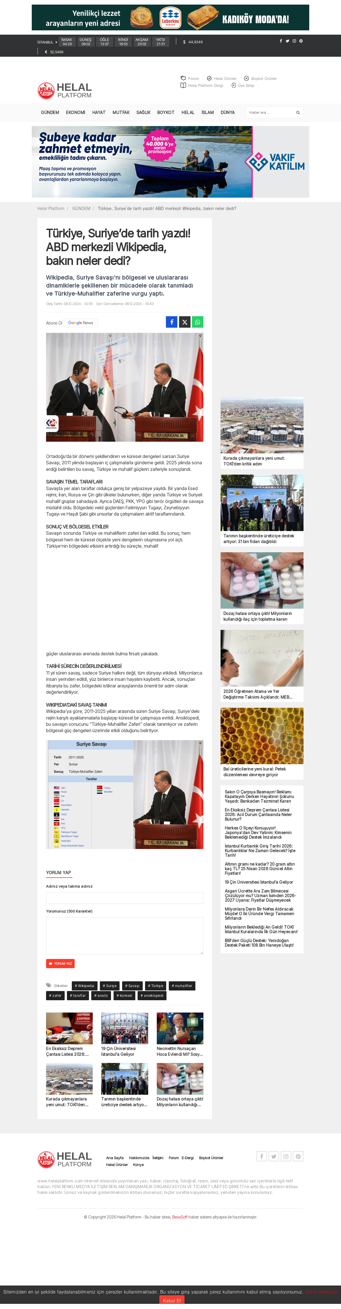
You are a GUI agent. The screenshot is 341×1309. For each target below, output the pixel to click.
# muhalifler (182, 986)
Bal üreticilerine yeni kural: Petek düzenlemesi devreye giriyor (254, 771)
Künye (138, 1165)
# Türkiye (155, 986)
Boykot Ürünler (211, 1158)
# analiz (101, 996)
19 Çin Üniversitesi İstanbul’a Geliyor (118, 1051)
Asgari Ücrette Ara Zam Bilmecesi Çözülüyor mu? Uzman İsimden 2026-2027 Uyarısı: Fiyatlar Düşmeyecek (260, 896)
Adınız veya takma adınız (69, 886)
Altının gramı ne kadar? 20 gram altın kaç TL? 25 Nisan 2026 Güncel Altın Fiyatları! (260, 869)
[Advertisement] (124, 599)
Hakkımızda (139, 1158)
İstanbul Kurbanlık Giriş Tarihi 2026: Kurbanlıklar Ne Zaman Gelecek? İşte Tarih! (260, 851)
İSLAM (208, 112)
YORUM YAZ (60, 964)
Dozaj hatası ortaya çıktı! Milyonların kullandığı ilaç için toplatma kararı (180, 1102)
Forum (174, 1158)
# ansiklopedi (152, 996)
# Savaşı (132, 986)
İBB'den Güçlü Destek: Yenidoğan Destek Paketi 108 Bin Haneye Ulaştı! (259, 943)
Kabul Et (172, 1300)
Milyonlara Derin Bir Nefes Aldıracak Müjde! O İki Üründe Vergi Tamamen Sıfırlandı (259, 914)
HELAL (188, 112)
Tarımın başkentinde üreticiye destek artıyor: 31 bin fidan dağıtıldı (124, 1102)
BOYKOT (166, 112)
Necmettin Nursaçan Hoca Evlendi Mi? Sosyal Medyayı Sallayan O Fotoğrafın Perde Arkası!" (180, 1052)
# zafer (55, 996)
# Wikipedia (84, 986)
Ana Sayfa (115, 1158)
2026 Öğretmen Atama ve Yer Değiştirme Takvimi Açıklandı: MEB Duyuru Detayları (256, 694)
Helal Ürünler (117, 1165)
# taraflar (78, 996)
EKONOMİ (75, 112)
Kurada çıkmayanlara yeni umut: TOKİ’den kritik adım (66, 1102)
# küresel (124, 996)
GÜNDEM (50, 112)
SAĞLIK (143, 112)
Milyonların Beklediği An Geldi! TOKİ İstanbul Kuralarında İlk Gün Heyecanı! (261, 929)
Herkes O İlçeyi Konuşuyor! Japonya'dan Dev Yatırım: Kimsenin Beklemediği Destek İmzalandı (258, 833)
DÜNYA (228, 112)
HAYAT (99, 112)
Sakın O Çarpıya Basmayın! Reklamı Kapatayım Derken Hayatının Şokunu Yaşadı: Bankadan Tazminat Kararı (259, 796)
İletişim (157, 1158)
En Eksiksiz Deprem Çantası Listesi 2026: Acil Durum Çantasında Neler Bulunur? (68, 1052)
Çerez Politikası (321, 1291)
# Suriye (109, 986)
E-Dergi (187, 1158)
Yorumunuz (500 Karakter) (69, 911)
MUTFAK (121, 112)
